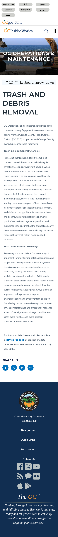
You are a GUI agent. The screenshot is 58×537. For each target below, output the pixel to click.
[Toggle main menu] (55, 31)
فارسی (43, 10)
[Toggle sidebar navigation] (29, 82)
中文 (25, 4)
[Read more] (12, 22)
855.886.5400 (29, 420)
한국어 (43, 4)
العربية (8, 15)
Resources (28, 449)
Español (8, 10)
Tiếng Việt (25, 10)
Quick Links (28, 439)
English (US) (8, 4)
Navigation (28, 430)
